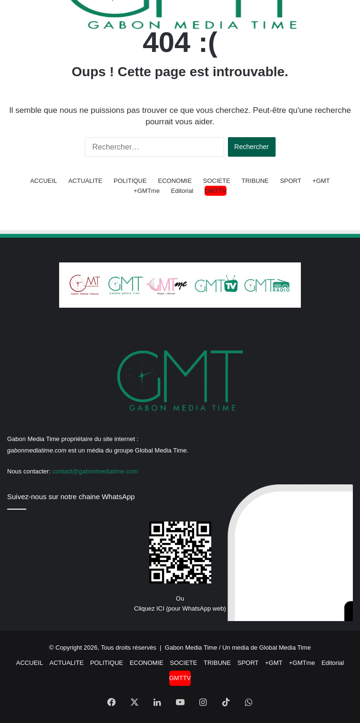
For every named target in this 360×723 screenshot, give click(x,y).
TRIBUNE (254, 180)
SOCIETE (216, 180)
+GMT (320, 180)
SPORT (290, 180)
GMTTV (215, 190)
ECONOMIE (175, 180)
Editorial (182, 190)
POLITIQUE (129, 180)
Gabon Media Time (191, 647)
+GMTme (147, 190)
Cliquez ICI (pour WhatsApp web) (180, 608)
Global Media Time (285, 647)
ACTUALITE (85, 180)
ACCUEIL (43, 180)
